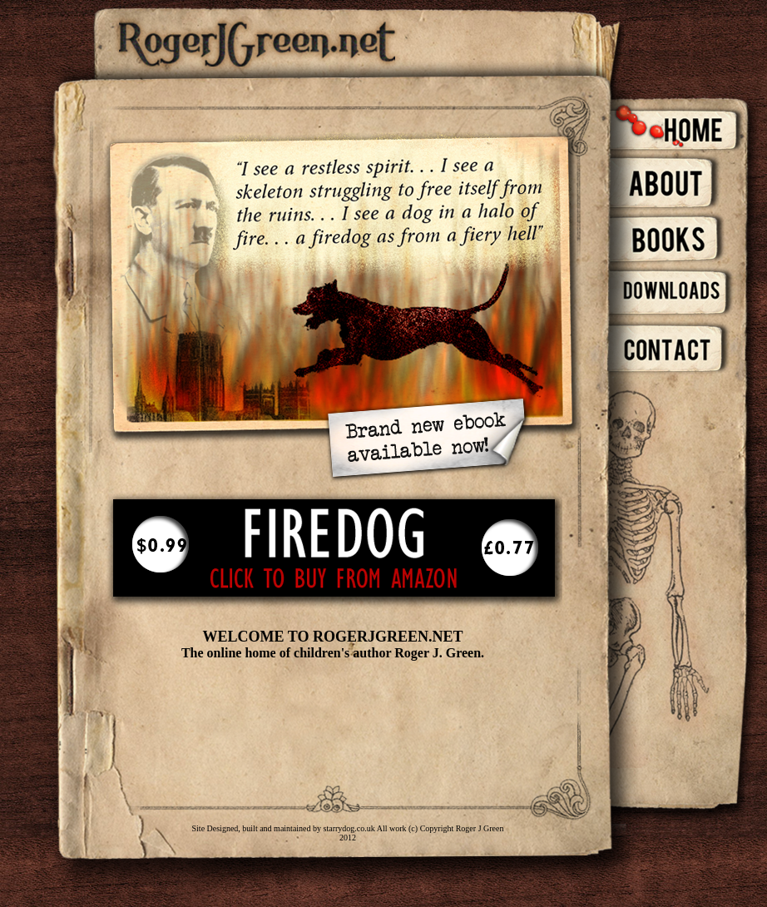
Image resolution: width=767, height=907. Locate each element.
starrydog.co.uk (348, 828)
